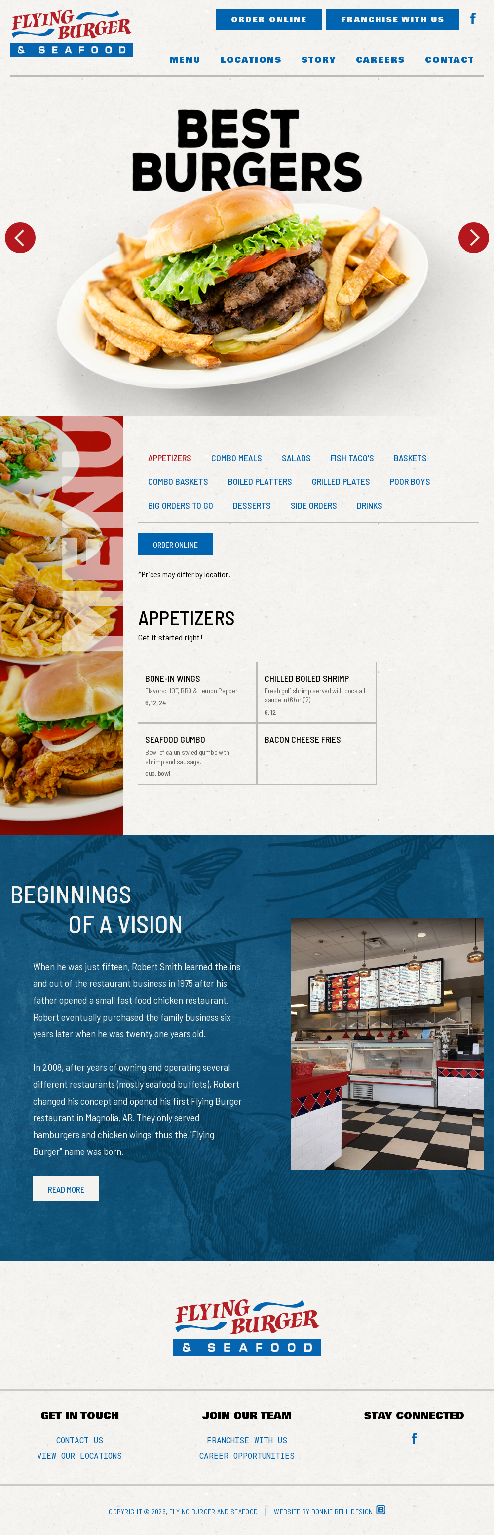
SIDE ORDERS (314, 505)
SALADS (296, 457)
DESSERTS (252, 505)
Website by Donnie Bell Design (329, 1511)
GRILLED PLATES (341, 481)
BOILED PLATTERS (260, 481)
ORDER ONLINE (269, 20)
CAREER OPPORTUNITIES (247, 1455)
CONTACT (449, 60)
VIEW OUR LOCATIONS (79, 1455)
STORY (319, 60)
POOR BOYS (410, 481)
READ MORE (66, 1189)
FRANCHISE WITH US (393, 20)
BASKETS (410, 457)
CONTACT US (79, 1440)
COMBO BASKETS (178, 481)
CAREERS (380, 60)
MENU (185, 60)
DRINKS (369, 505)
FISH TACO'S (352, 457)
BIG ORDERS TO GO (180, 505)
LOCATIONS (251, 60)
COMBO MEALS (236, 457)
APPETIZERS (169, 457)
